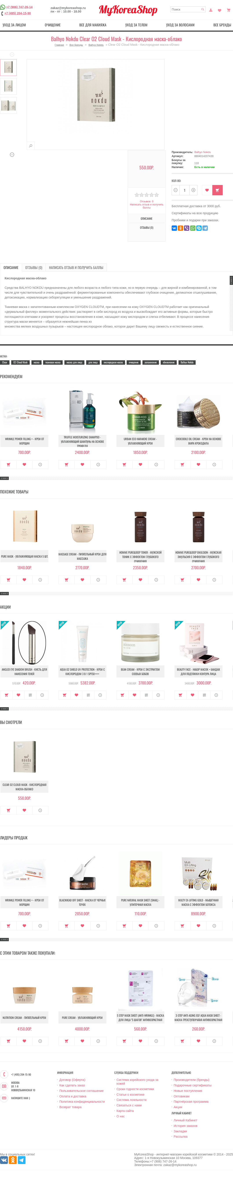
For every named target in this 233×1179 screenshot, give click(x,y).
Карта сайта (125, 1111)
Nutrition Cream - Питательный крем (24, 1017)
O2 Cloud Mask (20, 362)
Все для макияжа (92, 24)
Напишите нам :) (20, 1098)
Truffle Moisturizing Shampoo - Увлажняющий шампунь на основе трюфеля (82, 441)
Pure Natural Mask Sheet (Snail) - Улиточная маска (140, 902)
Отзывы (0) (146, 227)
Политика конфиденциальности (82, 1101)
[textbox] (188, 9)
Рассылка (180, 1136)
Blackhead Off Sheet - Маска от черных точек (82, 902)
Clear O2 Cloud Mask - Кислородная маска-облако (24, 786)
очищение (133, 362)
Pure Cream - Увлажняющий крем (82, 1017)
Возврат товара (70, 1107)
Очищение (53, 24)
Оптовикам (181, 1096)
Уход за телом (136, 24)
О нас (120, 1116)
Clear (4, 362)
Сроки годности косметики (135, 1089)
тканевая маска (52, 362)
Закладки (180, 1131)
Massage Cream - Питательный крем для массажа (82, 556)
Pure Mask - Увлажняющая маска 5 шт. (24, 556)
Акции (178, 1107)
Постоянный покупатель (211, 10)
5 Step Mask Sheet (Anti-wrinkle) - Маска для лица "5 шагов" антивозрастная (140, 1017)
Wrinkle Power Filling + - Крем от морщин (24, 441)
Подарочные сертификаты (192, 1085)
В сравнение (30, 695)
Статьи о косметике (130, 1094)
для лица (93, 362)
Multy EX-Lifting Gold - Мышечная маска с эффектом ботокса (198, 902)
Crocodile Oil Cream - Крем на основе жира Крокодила (198, 441)
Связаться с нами (129, 1105)
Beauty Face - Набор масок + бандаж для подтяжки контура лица (198, 671)
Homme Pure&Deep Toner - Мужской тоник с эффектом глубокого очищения (140, 556)
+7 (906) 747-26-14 (19, 7)
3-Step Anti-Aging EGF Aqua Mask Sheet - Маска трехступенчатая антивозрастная (198, 1017)
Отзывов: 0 (146, 201)
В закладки (207, 190)
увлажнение (151, 362)
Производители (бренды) (191, 1080)
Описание (146, 218)
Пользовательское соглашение (81, 1091)
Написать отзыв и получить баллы (146, 206)
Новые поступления (188, 1091)
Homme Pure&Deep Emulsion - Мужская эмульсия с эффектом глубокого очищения (198, 556)
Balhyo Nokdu (96, 45)
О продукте (40, 464)
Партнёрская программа (191, 1101)
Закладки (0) (219, 10)
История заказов (185, 1126)
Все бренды (76, 45)
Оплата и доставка (72, 1096)
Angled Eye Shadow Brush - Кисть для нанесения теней (24, 671)
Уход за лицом (14, 24)
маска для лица (74, 362)
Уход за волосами (180, 24)
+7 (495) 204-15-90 (17, 13)
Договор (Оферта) (72, 1080)
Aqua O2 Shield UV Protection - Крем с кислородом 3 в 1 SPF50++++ (82, 671)
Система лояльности (131, 1100)
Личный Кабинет (185, 1120)
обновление (169, 362)
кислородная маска (113, 362)
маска (36, 362)
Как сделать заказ (72, 1085)
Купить (217, 190)
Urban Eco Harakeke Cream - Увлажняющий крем (140, 441)
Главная (59, 45)
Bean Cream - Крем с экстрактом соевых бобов (140, 671)
